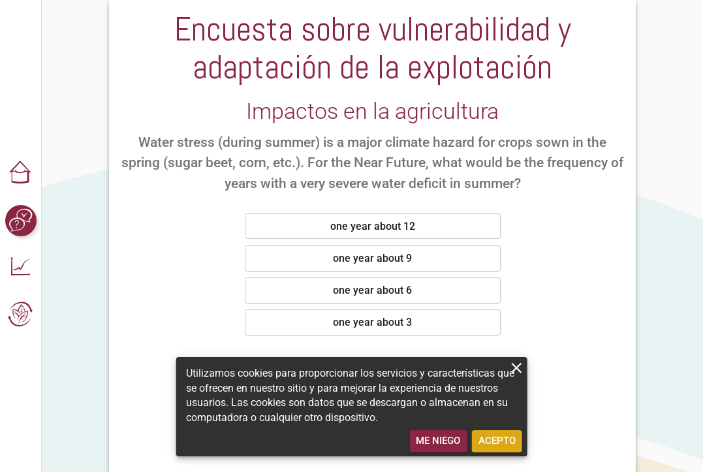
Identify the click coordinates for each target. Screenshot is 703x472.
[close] (516, 368)
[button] (21, 173)
